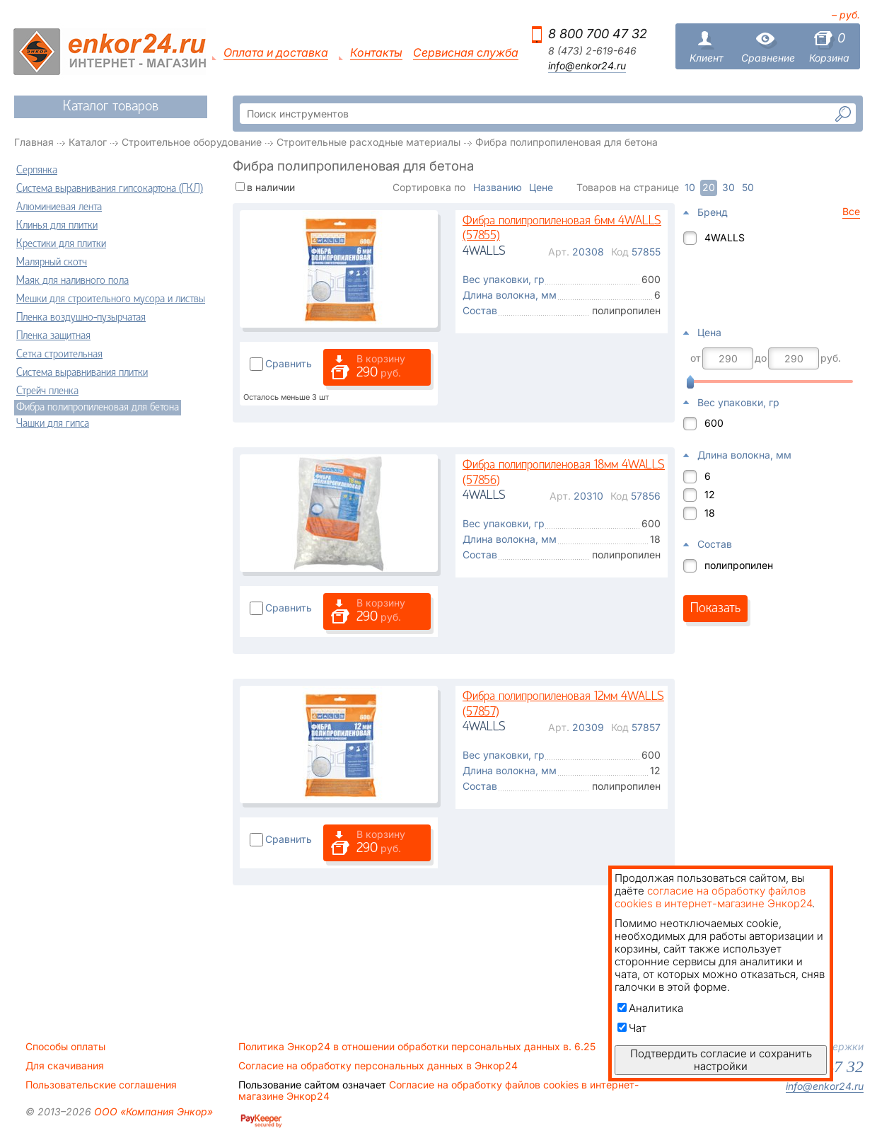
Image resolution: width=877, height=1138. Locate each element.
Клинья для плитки (57, 225)
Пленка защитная (53, 336)
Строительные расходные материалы (368, 142)
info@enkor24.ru (587, 65)
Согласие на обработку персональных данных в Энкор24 (378, 1065)
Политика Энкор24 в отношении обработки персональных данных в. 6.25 (417, 1046)
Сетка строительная (59, 354)
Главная (34, 142)
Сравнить (288, 363)
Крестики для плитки (61, 244)
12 (709, 494)
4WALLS (724, 237)
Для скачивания (64, 1065)
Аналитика (650, 1008)
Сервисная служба (465, 52)
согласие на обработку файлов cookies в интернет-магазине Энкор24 (713, 897)
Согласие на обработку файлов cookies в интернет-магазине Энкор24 (438, 1091)
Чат (631, 1028)
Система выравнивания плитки (82, 373)
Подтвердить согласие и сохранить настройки (721, 1060)
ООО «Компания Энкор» (152, 1111)
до (761, 358)
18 (709, 513)
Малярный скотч (51, 262)
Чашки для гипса (52, 424)
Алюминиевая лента (59, 207)
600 (714, 423)
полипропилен (738, 565)
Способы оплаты (65, 1046)
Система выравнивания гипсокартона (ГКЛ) (109, 189)
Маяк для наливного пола (72, 281)
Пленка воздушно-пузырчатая (81, 317)
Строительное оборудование (192, 142)
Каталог (88, 142)
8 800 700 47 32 (597, 33)
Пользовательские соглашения (101, 1085)
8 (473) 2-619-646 (592, 51)
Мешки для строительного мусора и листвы (110, 299)
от (695, 358)
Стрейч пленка (47, 391)
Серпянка (36, 170)
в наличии (271, 187)
